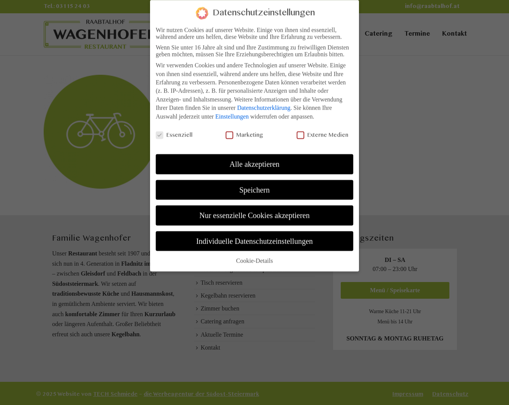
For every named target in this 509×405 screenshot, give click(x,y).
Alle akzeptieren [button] (254, 160)
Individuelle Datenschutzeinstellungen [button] (254, 237)
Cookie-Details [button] (254, 257)
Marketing (244, 132)
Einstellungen (232, 112)
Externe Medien (322, 132)
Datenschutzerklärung (263, 104)
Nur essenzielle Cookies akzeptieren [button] (254, 212)
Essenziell (174, 132)
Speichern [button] (254, 186)
